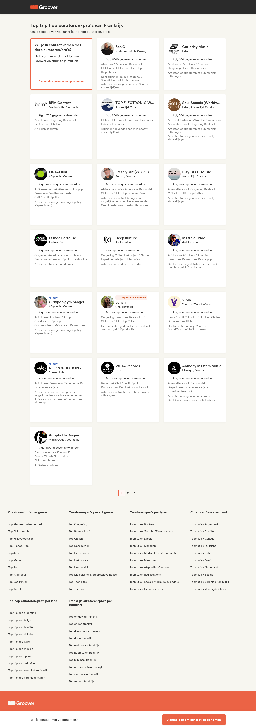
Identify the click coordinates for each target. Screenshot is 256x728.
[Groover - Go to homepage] (38, 703)
